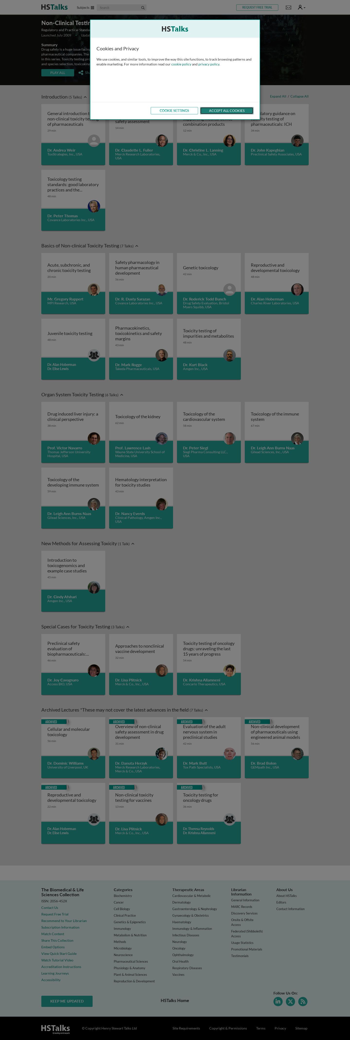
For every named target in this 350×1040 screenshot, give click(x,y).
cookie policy (181, 64)
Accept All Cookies (227, 111)
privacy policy (208, 64)
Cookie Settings (174, 111)
